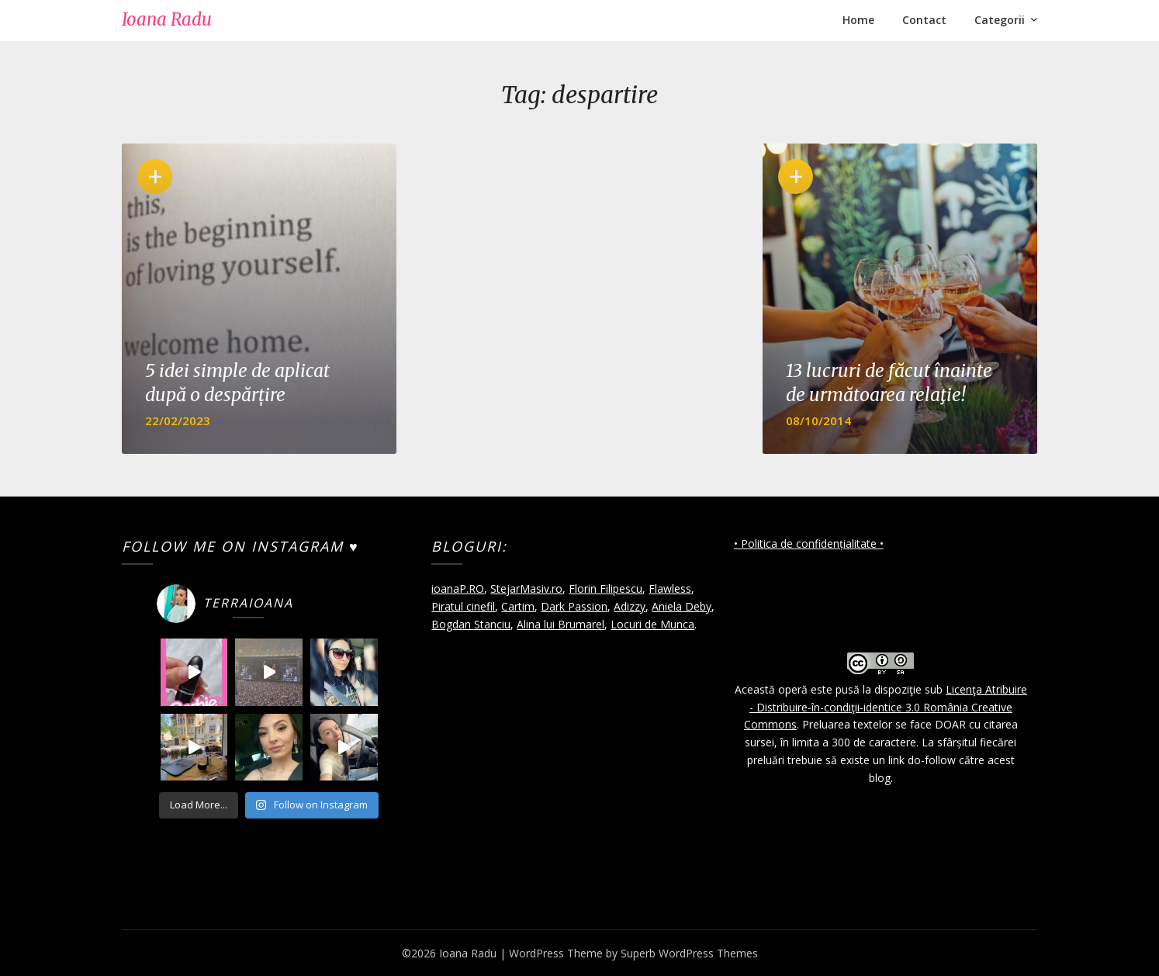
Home (858, 19)
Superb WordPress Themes (689, 953)
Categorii (999, 19)
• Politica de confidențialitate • (809, 543)
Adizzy (629, 606)
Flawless (670, 588)
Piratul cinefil (463, 606)
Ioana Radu (167, 19)
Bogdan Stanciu (470, 624)
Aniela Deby (681, 606)
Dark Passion (574, 606)
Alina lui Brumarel (560, 624)
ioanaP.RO (457, 588)
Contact (924, 19)
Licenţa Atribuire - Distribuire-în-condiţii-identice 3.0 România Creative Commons (885, 707)
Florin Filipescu (605, 588)
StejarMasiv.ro (526, 588)
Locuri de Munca (652, 624)
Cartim (518, 606)
